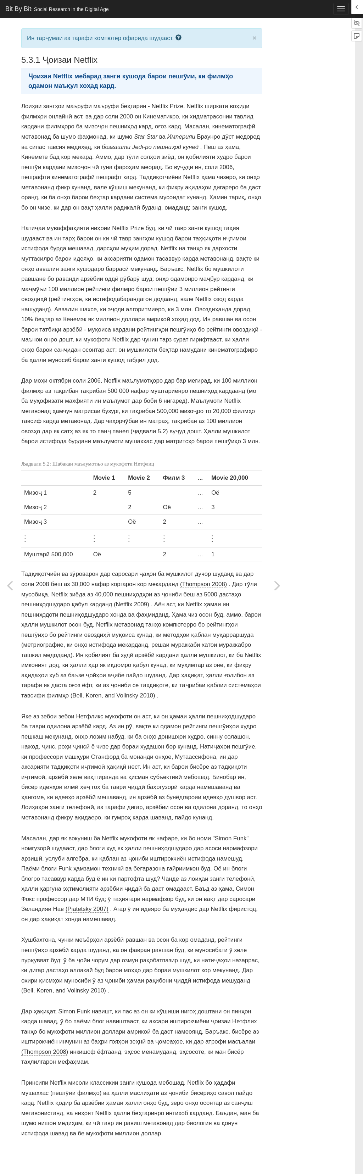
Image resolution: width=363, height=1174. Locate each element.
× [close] (254, 37)
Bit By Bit (57, 8)
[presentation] (25, 537)
